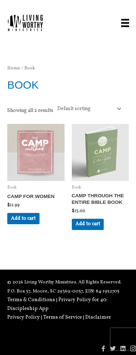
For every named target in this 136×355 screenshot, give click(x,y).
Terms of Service (62, 317)
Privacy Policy (23, 317)
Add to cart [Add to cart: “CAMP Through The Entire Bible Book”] (87, 224)
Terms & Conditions (31, 299)
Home (13, 68)
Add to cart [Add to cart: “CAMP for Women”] (23, 218)
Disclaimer (98, 317)
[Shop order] (87, 109)
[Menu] (125, 23)
